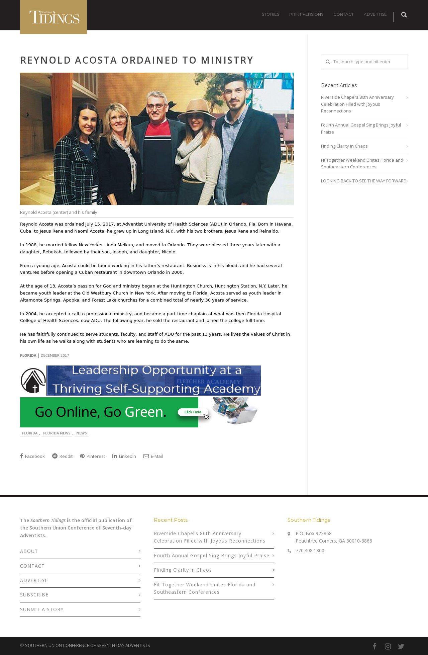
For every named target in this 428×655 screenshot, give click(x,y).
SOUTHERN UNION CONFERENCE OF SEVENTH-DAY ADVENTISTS (87, 645)
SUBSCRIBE (34, 594)
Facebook (32, 456)
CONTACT (343, 14)
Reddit (62, 456)
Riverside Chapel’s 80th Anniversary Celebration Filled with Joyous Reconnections (357, 104)
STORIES (270, 14)
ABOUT (29, 551)
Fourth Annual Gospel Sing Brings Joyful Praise (361, 128)
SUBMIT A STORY (42, 609)
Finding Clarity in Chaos (344, 146)
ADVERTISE (375, 14)
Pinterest (92, 456)
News (81, 432)
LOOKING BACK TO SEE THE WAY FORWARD (364, 181)
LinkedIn (124, 456)
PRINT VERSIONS (306, 14)
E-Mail (153, 456)
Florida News (57, 432)
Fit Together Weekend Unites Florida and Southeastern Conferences (362, 163)
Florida (29, 432)
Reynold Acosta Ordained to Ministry (137, 60)
